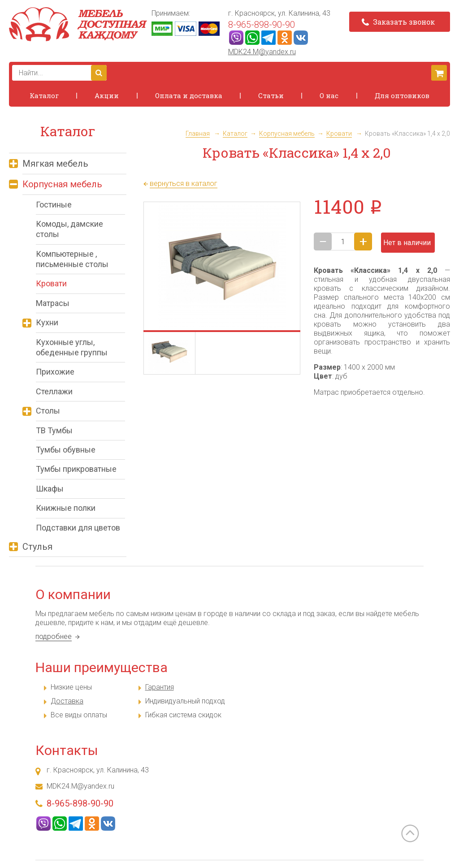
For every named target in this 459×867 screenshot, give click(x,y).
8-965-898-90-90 (261, 24)
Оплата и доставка (188, 95)
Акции (107, 95)
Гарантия (159, 687)
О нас (329, 95)
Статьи (271, 95)
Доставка (67, 701)
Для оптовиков (402, 95)
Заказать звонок (398, 21)
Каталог (44, 95)
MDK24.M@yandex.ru (262, 51)
